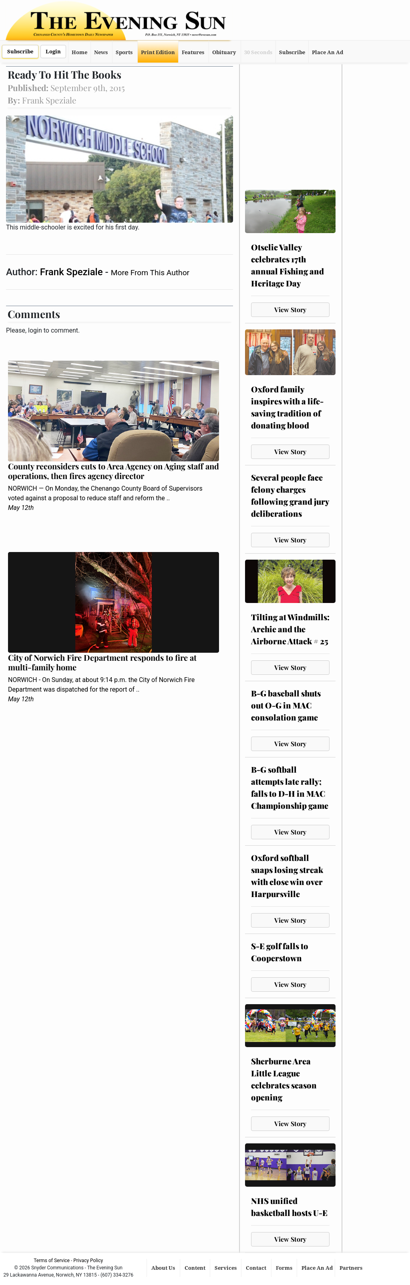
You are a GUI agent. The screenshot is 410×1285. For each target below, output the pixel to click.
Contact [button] (256, 1268)
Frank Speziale (72, 272)
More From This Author (150, 272)
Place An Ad (327, 52)
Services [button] (226, 1268)
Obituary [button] (224, 52)
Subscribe (20, 52)
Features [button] (193, 52)
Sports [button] (124, 52)
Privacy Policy (88, 1260)
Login (53, 52)
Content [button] (196, 1268)
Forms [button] (284, 1268)
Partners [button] (352, 1268)
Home (79, 52)
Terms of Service (52, 1260)
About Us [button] (163, 1268)
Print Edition (158, 52)
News (101, 52)
